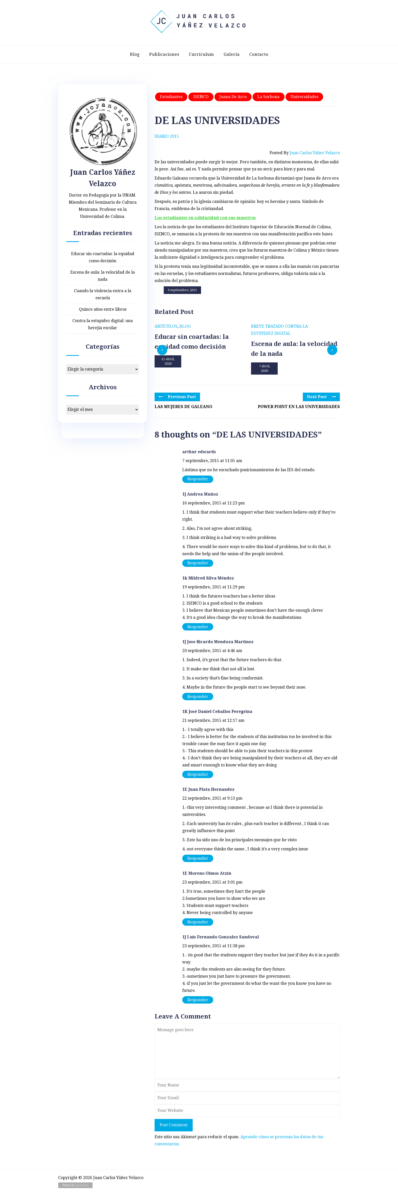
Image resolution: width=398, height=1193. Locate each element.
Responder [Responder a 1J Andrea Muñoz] (197, 562)
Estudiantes (171, 96)
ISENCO (201, 96)
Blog (135, 54)
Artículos (166, 326)
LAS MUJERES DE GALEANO (183, 406)
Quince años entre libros (102, 309)
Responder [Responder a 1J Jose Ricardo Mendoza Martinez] (197, 696)
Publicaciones (164, 54)
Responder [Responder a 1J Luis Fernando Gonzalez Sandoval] (197, 999)
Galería (232, 54)
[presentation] (162, 350)
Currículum (201, 54)
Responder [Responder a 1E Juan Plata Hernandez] (197, 858)
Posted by (305, 152)
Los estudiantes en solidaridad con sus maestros (205, 217)
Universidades (304, 96)
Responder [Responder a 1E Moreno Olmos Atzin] (197, 922)
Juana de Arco (233, 96)
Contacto (258, 54)
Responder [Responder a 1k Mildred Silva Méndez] (197, 626)
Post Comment (174, 1124)
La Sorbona (268, 96)
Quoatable (82, 1185)
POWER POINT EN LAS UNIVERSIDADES (299, 406)
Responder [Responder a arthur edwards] (197, 479)
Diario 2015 (167, 136)
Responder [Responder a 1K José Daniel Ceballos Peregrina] (197, 774)
